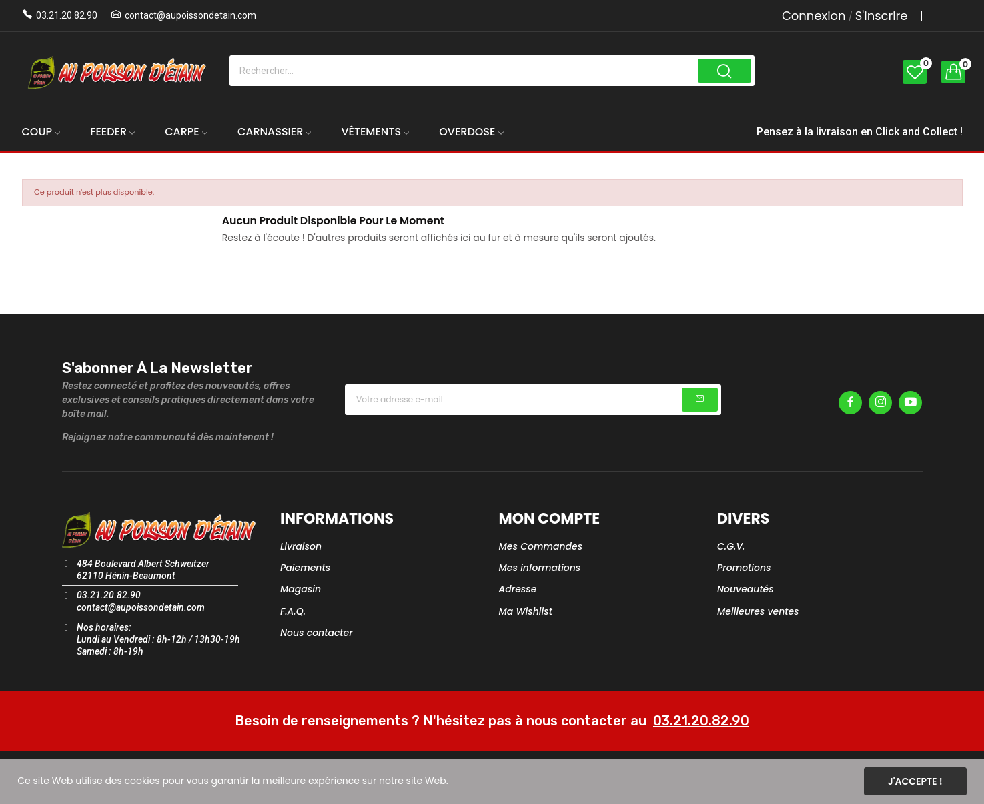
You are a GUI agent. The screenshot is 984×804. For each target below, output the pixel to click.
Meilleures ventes (758, 611)
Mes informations (540, 567)
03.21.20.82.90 (66, 15)
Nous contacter (316, 632)
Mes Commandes (541, 546)
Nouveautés (745, 589)
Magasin (300, 589)
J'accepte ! (915, 781)
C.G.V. (731, 546)
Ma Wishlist (525, 611)
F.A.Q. (293, 611)
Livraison (301, 546)
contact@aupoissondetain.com (190, 15)
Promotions (744, 567)
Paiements (305, 567)
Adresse (518, 589)
